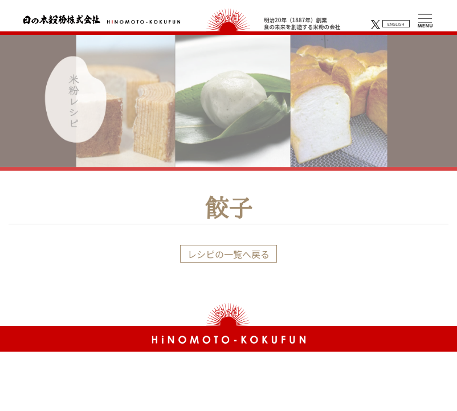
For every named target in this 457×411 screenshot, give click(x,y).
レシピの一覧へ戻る (228, 254)
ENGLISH (396, 24)
